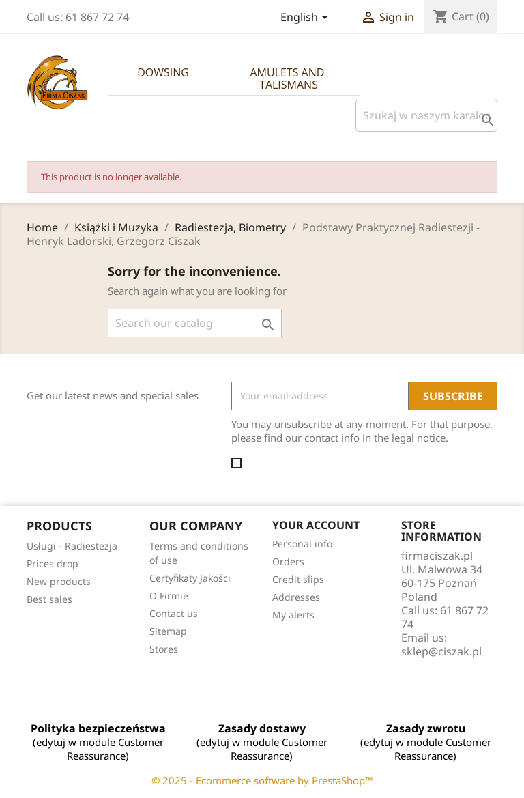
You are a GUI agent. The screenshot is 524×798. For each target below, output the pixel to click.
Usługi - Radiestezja (72, 545)
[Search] (195, 323)
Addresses (296, 596)
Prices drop (52, 563)
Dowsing (163, 72)
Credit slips (298, 579)
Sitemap (168, 631)
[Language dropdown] (306, 18)
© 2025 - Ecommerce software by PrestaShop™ (262, 780)
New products (59, 581)
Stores (163, 648)
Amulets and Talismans (288, 78)
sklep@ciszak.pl (441, 651)
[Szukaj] (426, 116)
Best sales (49, 599)
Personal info (302, 543)
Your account (316, 524)
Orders (288, 561)
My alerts (293, 614)
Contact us (173, 613)
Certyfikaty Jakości (190, 577)
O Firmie (168, 595)
